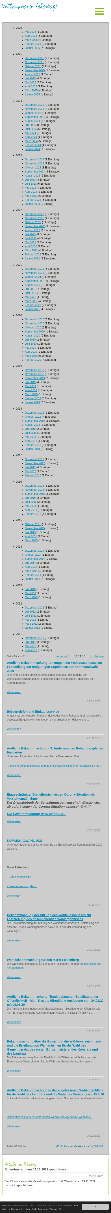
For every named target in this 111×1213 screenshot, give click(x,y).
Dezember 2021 (34, 268)
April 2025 (31, 86)
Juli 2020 (30, 339)
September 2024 (35, 117)
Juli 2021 (30, 289)
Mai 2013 (30, 593)
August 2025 (32, 74)
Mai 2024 (30, 133)
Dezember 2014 (34, 550)
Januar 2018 (32, 449)
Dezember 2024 (34, 104)
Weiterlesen (14, 692)
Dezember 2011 (34, 638)
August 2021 (32, 285)
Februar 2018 (33, 445)
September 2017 (35, 463)
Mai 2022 (30, 242)
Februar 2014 (33, 574)
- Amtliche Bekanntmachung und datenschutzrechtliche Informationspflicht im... (54, 765)
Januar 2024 (32, 149)
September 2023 (35, 171)
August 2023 (32, 175)
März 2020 (31, 355)
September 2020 (35, 331)
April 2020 (31, 351)
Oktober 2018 (33, 416)
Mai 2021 (30, 297)
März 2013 (31, 597)
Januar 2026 (32, 48)
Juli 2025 (30, 78)
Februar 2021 (33, 305)
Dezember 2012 (34, 607)
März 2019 (31, 394)
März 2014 (31, 570)
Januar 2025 (32, 94)
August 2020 (32, 335)
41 (91, 656)
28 (75, 656)
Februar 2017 (33, 475)
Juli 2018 (30, 428)
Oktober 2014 (33, 554)
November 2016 (34, 489)
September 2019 (35, 378)
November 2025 (34, 62)
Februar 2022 (33, 254)
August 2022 (32, 230)
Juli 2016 (30, 497)
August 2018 (32, 424)
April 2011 (31, 650)
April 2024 (31, 137)
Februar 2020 (33, 359)
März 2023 (31, 195)
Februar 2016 (33, 514)
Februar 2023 (33, 199)
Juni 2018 (31, 432)
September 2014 (35, 558)
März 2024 (31, 141)
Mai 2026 (30, 31)
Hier (9, 674)
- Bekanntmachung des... (22, 886)
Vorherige (61, 656)
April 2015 (31, 536)
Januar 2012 (32, 627)
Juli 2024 (30, 125)
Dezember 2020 (34, 319)
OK (95, 1206)
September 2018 (35, 420)
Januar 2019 (32, 402)
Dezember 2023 (34, 159)
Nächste (99, 656)
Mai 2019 (30, 386)
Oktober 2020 (33, 327)
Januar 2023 (32, 203)
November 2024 (34, 108)
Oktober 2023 (33, 167)
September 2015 (35, 528)
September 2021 (35, 281)
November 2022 (34, 218)
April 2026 (31, 35)
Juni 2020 (31, 343)
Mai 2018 (30, 436)
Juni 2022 (31, 238)
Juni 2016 (31, 501)
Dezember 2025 (34, 58)
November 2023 (34, 163)
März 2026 (31, 39)
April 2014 (31, 566)
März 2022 (31, 250)
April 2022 (31, 246)
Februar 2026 (33, 43)
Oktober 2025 (33, 66)
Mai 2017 (30, 471)
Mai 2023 (30, 187)
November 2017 (34, 459)
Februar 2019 (33, 398)
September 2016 (35, 493)
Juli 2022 (30, 234)
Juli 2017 (30, 467)
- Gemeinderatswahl (19, 876)
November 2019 (34, 374)
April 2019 (31, 390)
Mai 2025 (30, 82)
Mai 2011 (30, 646)
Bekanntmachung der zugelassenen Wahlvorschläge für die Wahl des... (49, 1117)
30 (83, 656)
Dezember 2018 (34, 412)
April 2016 (31, 510)
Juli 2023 (30, 179)
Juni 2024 (31, 129)
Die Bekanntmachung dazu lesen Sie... (36, 814)
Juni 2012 (31, 615)
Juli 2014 (30, 562)
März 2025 (31, 90)
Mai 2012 (30, 619)
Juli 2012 (30, 611)
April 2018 (31, 440)
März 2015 (31, 540)
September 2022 (35, 226)
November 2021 (34, 272)
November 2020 (34, 323)
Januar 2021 (32, 309)
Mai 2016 (30, 505)
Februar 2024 (33, 145)
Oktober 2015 (33, 524)
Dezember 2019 (34, 370)
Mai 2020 (30, 347)
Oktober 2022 (33, 222)
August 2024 (32, 121)
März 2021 (31, 301)
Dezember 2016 (34, 485)
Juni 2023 (31, 183)
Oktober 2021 (33, 276)
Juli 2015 (30, 532)
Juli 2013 (30, 589)
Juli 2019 (30, 382)
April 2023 (31, 191)
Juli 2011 (30, 642)
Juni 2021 (31, 293)
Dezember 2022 (34, 214)
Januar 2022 (32, 258)
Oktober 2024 (33, 112)
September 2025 (35, 70)
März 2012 (31, 623)
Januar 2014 (32, 579)
